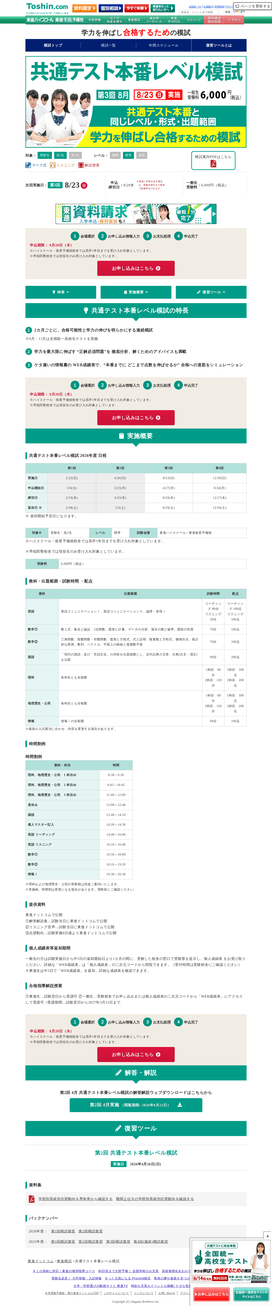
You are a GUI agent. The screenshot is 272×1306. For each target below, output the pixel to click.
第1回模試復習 (63, 1231)
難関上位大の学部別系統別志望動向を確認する (155, 1199)
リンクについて (144, 1293)
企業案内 (208, 6)
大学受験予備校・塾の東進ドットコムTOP (72, 1293)
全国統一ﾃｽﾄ (195, 6)
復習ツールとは (219, 45)
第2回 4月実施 (136, 1104)
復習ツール (211, 292)
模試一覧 (108, 45)
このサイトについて (116, 1293)
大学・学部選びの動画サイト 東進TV (100, 1286)
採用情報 (219, 6)
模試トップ (53, 45)
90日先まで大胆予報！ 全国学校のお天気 (128, 1271)
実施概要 (136, 292)
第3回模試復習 (118, 1242)
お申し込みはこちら (136, 268)
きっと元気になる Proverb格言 (128, 1278)
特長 (61, 292)
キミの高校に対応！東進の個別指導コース (64, 1271)
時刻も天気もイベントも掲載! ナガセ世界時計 (165, 1286)
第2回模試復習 (91, 1231)
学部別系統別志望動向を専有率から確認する (75, 1199)
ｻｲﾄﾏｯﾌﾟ (230, 6)
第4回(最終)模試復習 (151, 1242)
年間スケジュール (163, 45)
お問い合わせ (166, 1293)
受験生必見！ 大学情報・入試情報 (77, 1278)
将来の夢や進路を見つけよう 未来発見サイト (187, 1278)
